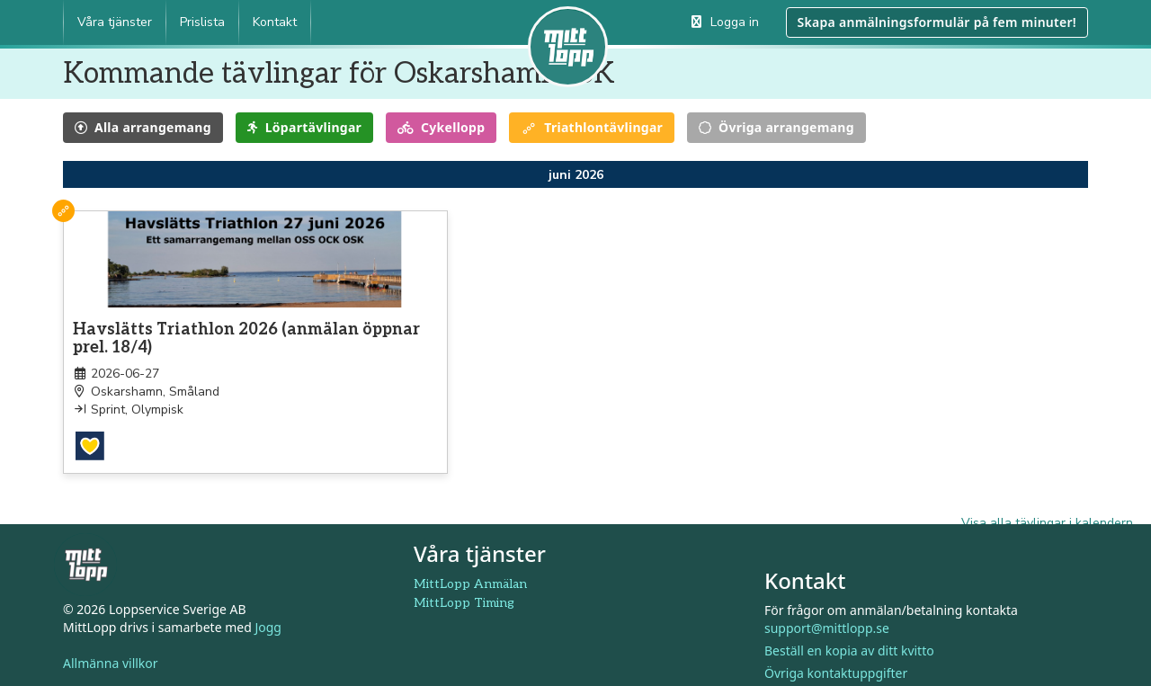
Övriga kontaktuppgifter (835, 659)
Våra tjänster (114, 22)
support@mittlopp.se (826, 614)
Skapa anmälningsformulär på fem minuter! (937, 22)
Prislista (202, 22)
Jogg (267, 613)
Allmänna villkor (110, 649)
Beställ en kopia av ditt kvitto (849, 637)
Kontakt (275, 22)
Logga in (725, 22)
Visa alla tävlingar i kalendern (1047, 509)
